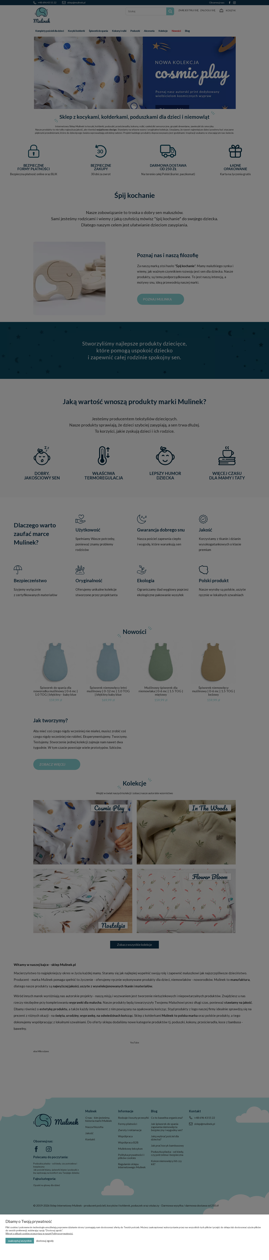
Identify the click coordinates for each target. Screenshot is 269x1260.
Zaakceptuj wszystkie (20, 1240)
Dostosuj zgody (45, 1240)
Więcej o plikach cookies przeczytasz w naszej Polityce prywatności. (39, 1233)
